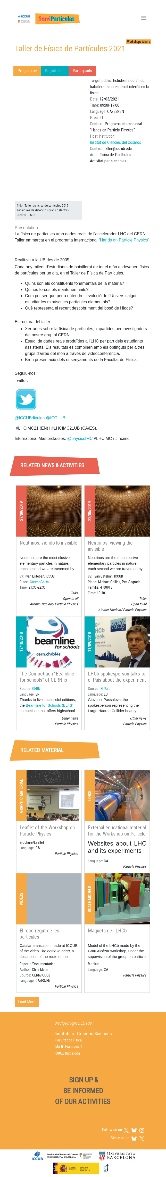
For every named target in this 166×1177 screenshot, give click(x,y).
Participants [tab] (82, 70)
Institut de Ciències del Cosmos (115, 142)
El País (105, 689)
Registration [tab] (54, 70)
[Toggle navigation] (143, 18)
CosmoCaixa (39, 582)
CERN (36, 689)
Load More (27, 1001)
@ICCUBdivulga (30, 418)
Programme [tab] (27, 70)
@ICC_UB (55, 418)
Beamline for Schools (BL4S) (49, 705)
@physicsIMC (80, 438)
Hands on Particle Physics (124, 240)
